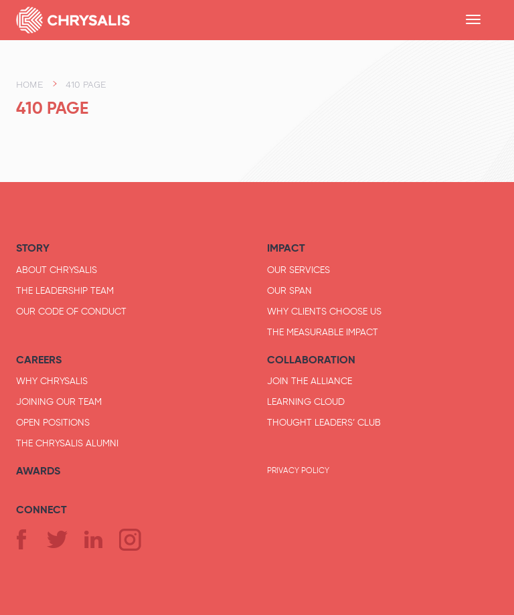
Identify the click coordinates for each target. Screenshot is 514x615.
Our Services (298, 269)
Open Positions (53, 422)
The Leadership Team (65, 290)
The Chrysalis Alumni (67, 443)
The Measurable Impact (322, 332)
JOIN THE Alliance (309, 380)
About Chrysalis (56, 269)
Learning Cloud (306, 401)
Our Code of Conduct (71, 311)
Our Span (289, 290)
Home (30, 84)
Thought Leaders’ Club (324, 422)
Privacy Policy (298, 470)
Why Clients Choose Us (324, 311)
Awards (38, 470)
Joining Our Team (59, 401)
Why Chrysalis (52, 380)
